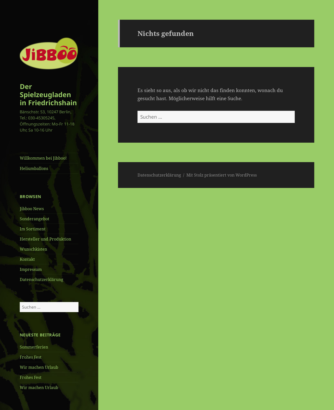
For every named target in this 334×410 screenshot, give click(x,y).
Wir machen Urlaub (39, 367)
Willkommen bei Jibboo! (43, 158)
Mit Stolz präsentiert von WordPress (221, 175)
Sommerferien (34, 347)
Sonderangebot (34, 219)
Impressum (31, 269)
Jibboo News (32, 208)
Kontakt (27, 259)
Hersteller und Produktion (45, 239)
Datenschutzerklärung (41, 279)
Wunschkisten (33, 249)
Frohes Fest (31, 357)
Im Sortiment (33, 229)
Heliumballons (34, 168)
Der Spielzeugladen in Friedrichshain (48, 94)
